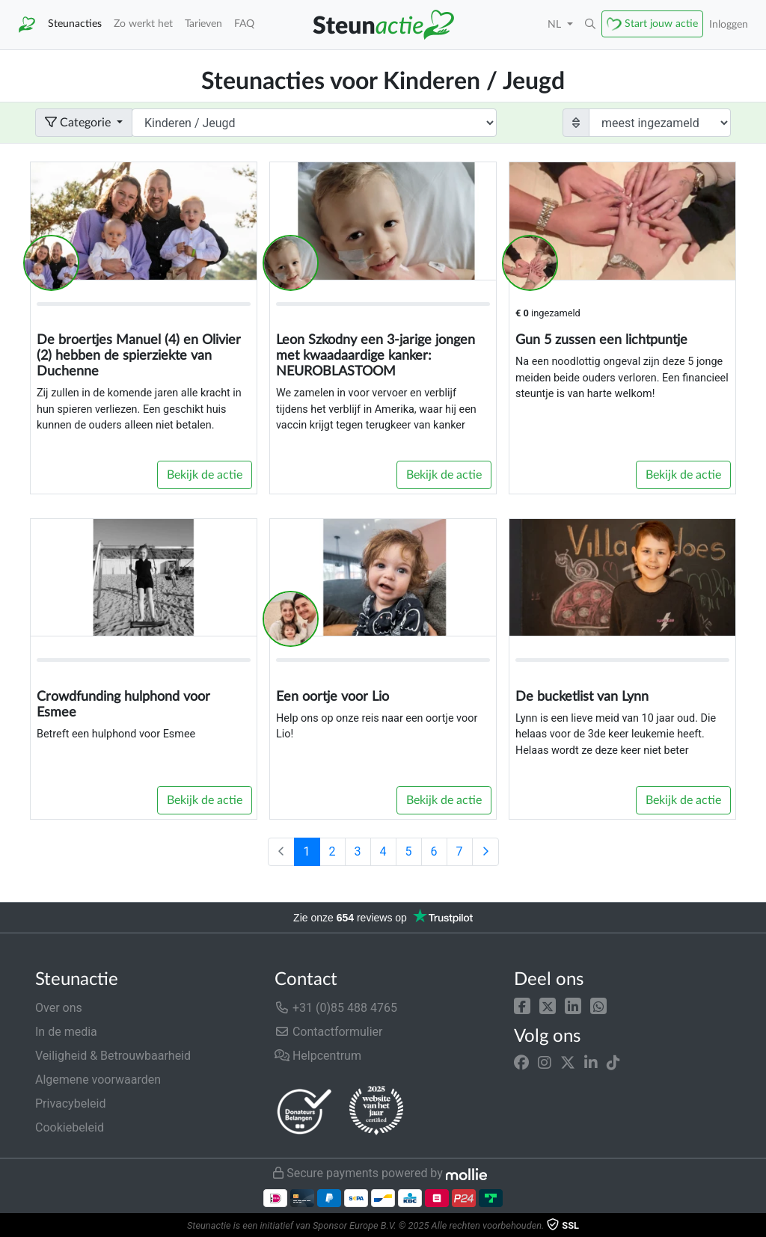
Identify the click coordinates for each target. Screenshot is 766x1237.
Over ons (58, 1008)
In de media (66, 1032)
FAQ (244, 23)
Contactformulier (329, 1032)
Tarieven (203, 23)
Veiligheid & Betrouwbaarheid (113, 1056)
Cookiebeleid (69, 1127)
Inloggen (728, 24)
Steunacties (75, 23)
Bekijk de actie (204, 475)
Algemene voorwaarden (98, 1079)
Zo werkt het (143, 23)
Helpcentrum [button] (318, 1056)
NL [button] (556, 24)
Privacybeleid (70, 1103)
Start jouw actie (661, 23)
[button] (522, 1005)
